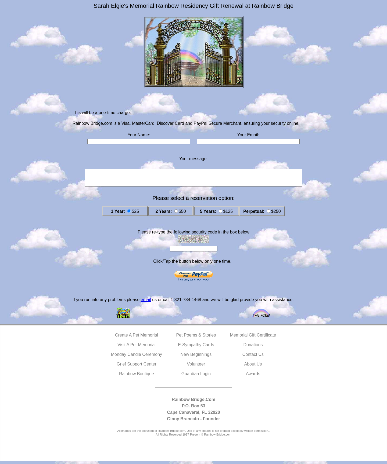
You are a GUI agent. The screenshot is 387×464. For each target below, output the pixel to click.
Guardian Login (196, 377)
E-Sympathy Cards (196, 348)
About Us (253, 367)
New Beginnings (196, 357)
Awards (253, 377)
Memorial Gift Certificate (253, 338)
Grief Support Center (136, 367)
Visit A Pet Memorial (136, 348)
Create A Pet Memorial (136, 338)
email (146, 303)
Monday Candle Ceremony (136, 357)
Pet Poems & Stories (196, 338)
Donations (253, 348)
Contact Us (253, 357)
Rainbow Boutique (136, 377)
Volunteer (196, 367)
